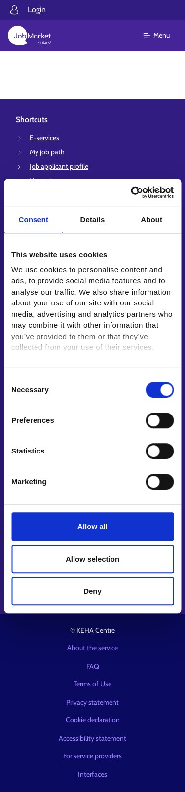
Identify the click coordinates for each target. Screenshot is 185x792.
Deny (92, 591)
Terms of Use (92, 683)
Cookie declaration (93, 720)
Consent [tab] (33, 219)
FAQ (92, 666)
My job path (47, 152)
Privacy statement (92, 702)
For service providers (92, 756)
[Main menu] (162, 35)
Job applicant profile (59, 166)
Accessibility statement (92, 738)
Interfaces (92, 774)
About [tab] (151, 219)
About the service (92, 647)
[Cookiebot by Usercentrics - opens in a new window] (132, 192)
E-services (44, 137)
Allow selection (92, 559)
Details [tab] (92, 219)
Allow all (92, 526)
